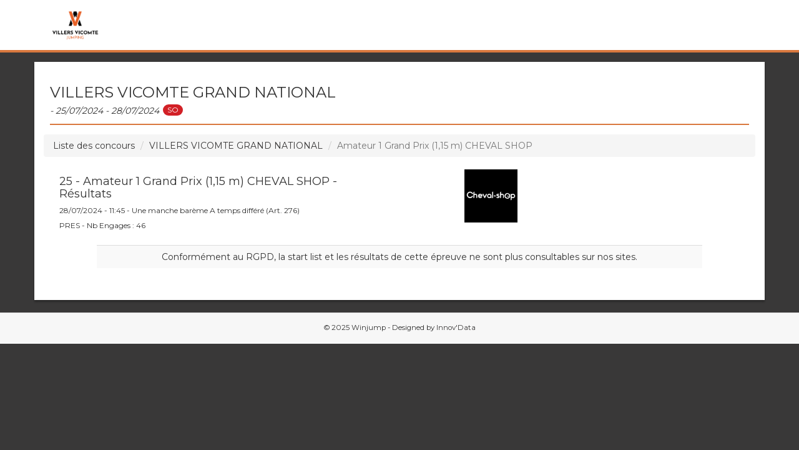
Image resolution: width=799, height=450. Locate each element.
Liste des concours (94, 145)
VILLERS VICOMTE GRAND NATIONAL (236, 145)
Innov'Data (456, 327)
